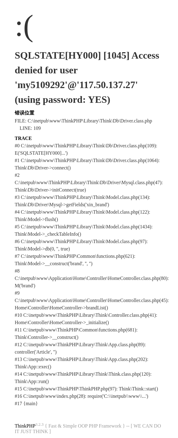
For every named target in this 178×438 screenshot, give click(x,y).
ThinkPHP (25, 425)
